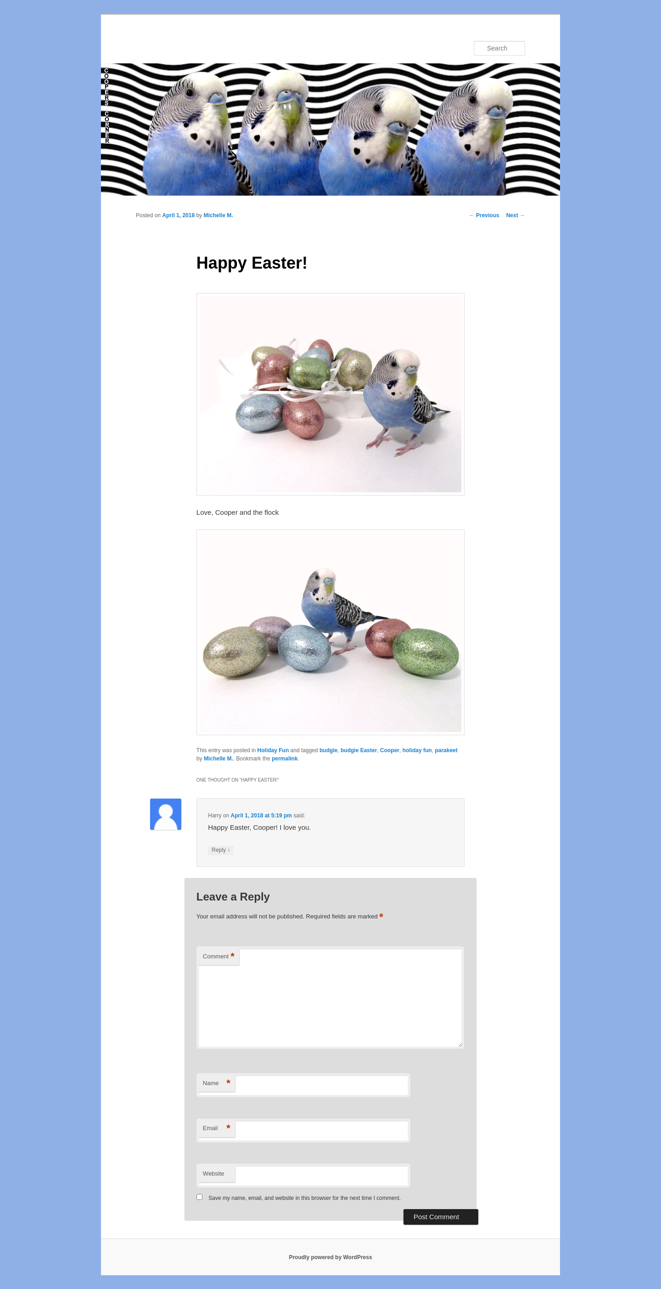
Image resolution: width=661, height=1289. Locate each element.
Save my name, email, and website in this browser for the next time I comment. (304, 1198)
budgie (328, 750)
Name (216, 1083)
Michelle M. (218, 215)
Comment (219, 956)
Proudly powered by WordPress (330, 1257)
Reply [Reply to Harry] (221, 850)
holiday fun (417, 750)
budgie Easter (359, 750)
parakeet (446, 750)
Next (515, 215)
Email (216, 1128)
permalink (285, 758)
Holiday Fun (273, 750)
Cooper (389, 750)
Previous (484, 215)
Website (213, 1173)
